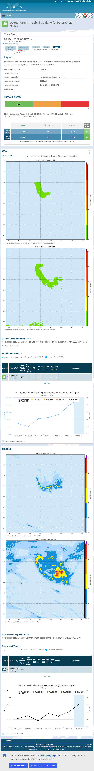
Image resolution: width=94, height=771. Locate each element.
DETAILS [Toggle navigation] (9, 34)
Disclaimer (39, 744)
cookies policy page (47, 756)
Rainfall (72, 125)
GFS (36, 47)
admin (88, 1)
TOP (89, 153)
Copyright (49, 744)
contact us (69, 1)
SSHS (16, 346)
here (34, 116)
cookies (90, 744)
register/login (79, 1)
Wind (23, 125)
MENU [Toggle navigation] (7, 15)
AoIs (29, 339)
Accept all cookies (18, 765)
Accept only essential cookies (42, 765)
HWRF (46, 47)
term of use (59, 1)
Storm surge (48, 125)
